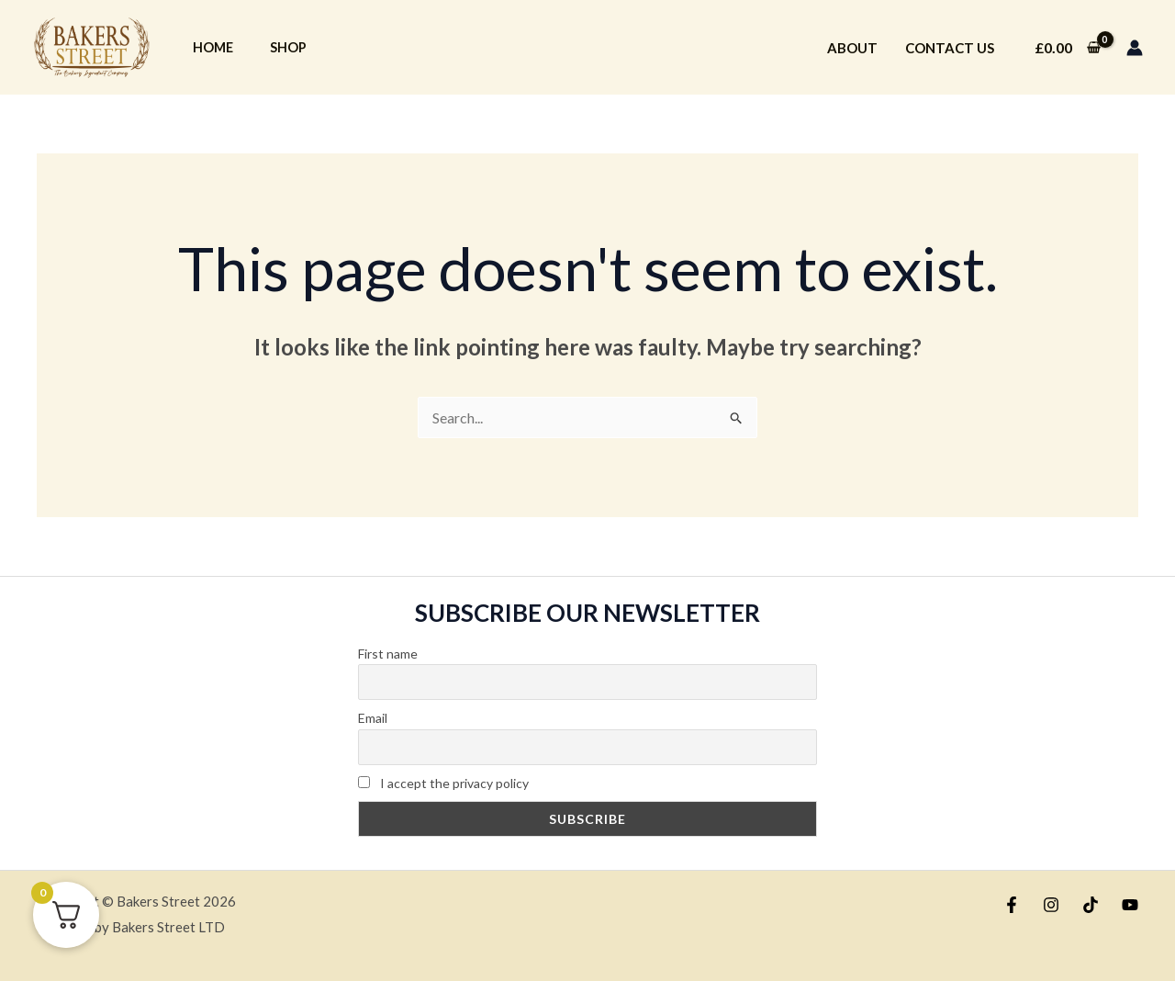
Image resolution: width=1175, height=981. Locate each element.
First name (388, 653)
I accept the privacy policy (443, 783)
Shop (288, 47)
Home (213, 47)
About (852, 47)
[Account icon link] (1134, 47)
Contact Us (949, 47)
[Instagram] (1051, 904)
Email (372, 718)
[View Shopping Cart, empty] (1067, 47)
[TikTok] (1090, 904)
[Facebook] (1011, 904)
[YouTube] (1130, 904)
